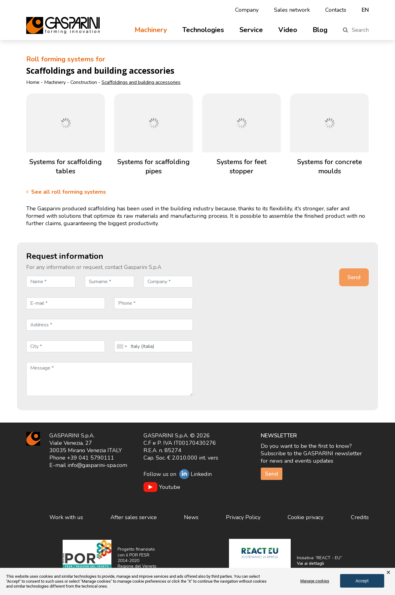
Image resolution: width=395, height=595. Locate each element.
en (365, 10)
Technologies (203, 30)
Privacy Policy (243, 517)
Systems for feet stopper (242, 166)
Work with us (66, 517)
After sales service (133, 517)
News (191, 517)
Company (247, 10)
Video (287, 30)
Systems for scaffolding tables (65, 166)
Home (33, 82)
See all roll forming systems (66, 192)
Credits (360, 517)
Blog (320, 30)
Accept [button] (362, 580)
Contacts (335, 10)
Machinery (151, 30)
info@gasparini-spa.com (97, 465)
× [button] (388, 572)
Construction (83, 82)
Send (271, 473)
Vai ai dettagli (310, 563)
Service (251, 30)
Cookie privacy (305, 517)
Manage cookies (314, 581)
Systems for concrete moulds (329, 166)
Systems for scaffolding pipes (153, 166)
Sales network (292, 10)
